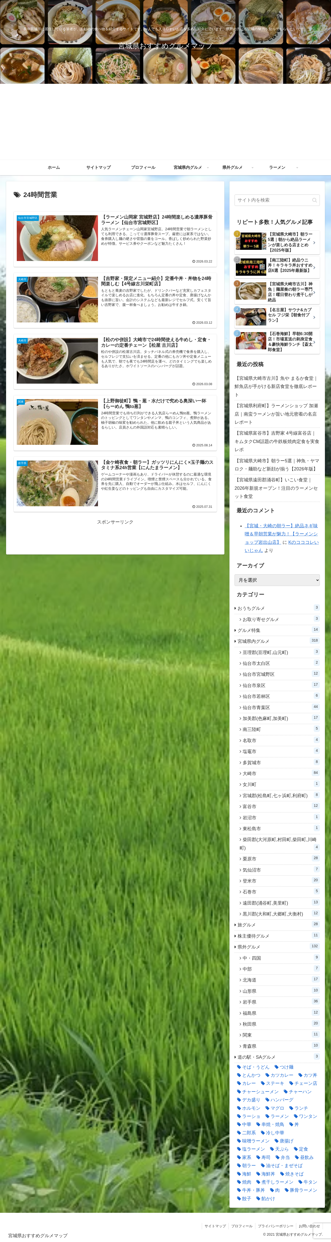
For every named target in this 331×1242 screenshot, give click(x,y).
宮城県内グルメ (279, 640)
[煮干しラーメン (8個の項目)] (273, 1182)
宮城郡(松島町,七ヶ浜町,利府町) (281, 795)
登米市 (281, 880)
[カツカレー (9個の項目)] (278, 1075)
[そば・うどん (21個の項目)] (252, 1067)
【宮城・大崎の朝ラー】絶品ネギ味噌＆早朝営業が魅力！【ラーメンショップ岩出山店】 (281, 534)
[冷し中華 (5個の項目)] (271, 1133)
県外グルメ (279, 946)
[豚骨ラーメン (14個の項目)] (299, 1190)
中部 (281, 968)
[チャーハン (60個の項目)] (296, 1092)
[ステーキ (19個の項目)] (271, 1083)
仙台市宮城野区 (281, 673)
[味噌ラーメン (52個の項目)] (252, 1141)
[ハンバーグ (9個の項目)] (278, 1100)
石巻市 (281, 891)
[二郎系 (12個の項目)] (245, 1133)
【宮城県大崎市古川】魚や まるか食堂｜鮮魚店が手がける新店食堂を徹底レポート (276, 386)
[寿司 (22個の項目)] (262, 1157)
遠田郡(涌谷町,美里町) (281, 902)
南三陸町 (281, 728)
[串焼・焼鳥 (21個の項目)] (269, 1124)
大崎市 (281, 773)
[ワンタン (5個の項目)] (304, 1116)
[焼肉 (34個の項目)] (243, 1182)
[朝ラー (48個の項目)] (245, 1166)
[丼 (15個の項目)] (293, 1124)
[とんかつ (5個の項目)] (247, 1075)
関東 (281, 1034)
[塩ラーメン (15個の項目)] (250, 1149)
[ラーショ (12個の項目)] (247, 1116)
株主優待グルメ (279, 935)
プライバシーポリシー (275, 1226)
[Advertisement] (165, 121)
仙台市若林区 (281, 695)
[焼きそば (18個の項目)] (291, 1174)
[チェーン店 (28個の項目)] (302, 1083)
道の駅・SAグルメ (279, 1056)
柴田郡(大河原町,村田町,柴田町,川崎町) (280, 843)
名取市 (281, 740)
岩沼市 (281, 817)
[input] (277, 200)
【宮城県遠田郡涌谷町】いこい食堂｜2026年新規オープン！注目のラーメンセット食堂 (276, 488)
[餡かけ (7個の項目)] (264, 1199)
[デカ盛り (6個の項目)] (247, 1100)
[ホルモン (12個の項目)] (247, 1108)
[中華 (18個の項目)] (243, 1124)
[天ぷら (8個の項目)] (278, 1149)
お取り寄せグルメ (281, 618)
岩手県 (281, 1001)
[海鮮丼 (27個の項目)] (264, 1174)
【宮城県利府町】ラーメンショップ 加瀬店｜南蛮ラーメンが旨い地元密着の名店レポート (276, 414)
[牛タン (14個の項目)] (306, 1182)
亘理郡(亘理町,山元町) (281, 651)
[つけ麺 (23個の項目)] (282, 1067)
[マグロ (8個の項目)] (273, 1108)
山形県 (281, 990)
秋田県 (281, 1023)
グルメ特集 (279, 629)
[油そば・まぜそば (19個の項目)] (280, 1166)
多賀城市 (281, 762)
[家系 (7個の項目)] (243, 1157)
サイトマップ (215, 1226)
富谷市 (281, 806)
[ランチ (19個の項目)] (297, 1108)
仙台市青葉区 (281, 707)
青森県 (281, 1045)
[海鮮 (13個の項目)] (243, 1174)
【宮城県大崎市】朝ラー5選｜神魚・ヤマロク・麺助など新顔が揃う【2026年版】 (277, 464)
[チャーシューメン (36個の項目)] (257, 1092)
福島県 (281, 1012)
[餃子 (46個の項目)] (243, 1199)
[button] (314, 200)
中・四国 (281, 957)
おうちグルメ (279, 607)
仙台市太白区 (281, 662)
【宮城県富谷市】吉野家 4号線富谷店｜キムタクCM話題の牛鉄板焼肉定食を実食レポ (277, 441)
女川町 (281, 783)
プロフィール (242, 1226)
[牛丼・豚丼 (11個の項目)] (250, 1190)
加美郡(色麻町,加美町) (281, 717)
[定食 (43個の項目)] (299, 1149)
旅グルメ (279, 924)
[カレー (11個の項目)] (245, 1083)
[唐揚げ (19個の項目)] (282, 1141)
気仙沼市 (281, 869)
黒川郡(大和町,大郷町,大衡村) (281, 913)
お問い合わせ (309, 1226)
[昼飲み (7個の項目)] (303, 1157)
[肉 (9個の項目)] (274, 1190)
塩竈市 (281, 750)
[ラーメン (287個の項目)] (276, 1116)
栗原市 (281, 858)
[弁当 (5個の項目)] (281, 1157)
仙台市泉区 (281, 684)
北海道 (281, 979)
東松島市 (281, 828)
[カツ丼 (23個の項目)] (306, 1075)
